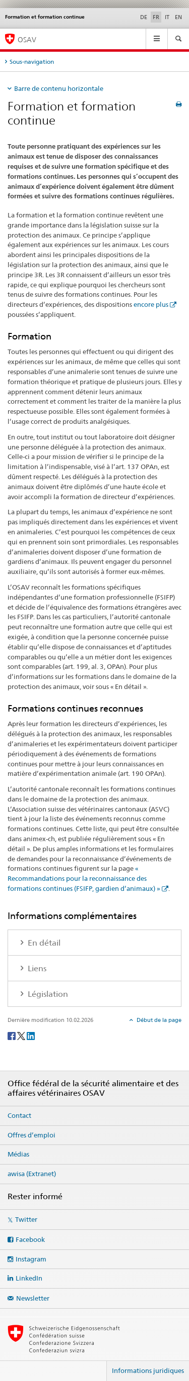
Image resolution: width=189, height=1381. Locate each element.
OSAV (27, 39)
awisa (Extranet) (32, 1174)
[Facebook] (12, 1035)
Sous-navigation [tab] (32, 61)
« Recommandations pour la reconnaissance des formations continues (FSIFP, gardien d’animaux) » (84, 878)
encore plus (151, 304)
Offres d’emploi (31, 1135)
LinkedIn (29, 1278)
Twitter (26, 1219)
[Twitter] (22, 1035)
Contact (19, 1115)
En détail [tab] (43, 943)
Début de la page (158, 1019)
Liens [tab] (36, 968)
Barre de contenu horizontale (58, 88)
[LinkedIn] (31, 1035)
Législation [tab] (47, 994)
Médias (18, 1154)
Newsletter (32, 1298)
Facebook (30, 1239)
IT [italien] (167, 17)
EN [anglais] (178, 17)
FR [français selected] (156, 17)
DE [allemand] (143, 17)
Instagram (31, 1259)
